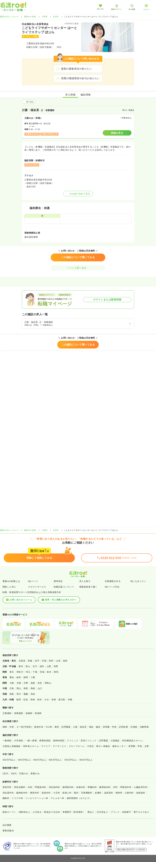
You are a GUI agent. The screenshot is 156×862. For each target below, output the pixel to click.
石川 (35, 666)
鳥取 (26, 688)
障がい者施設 (103, 746)
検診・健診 (94, 727)
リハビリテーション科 (37, 798)
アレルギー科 (57, 798)
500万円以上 (39, 760)
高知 (33, 694)
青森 (30, 660)
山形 (58, 660)
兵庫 (26, 683)
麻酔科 (5, 798)
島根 (33, 688)
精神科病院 (58, 740)
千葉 (35, 672)
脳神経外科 (21, 792)
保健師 (29, 713)
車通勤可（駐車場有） (74, 812)
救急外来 (38, 727)
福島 (65, 660)
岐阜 (19, 677)
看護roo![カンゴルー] (9, 17)
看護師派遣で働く (88, 587)
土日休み (37, 812)
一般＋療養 (31, 740)
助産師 (38, 713)
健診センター (119, 746)
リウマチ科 (17, 798)
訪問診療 (123, 727)
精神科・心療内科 (125, 792)
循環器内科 (68, 787)
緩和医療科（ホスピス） (79, 798)
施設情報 (85, 94)
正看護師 (7, 713)
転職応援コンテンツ (64, 587)
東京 (12, 672)
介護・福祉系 (80, 727)
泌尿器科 (108, 792)
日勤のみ (23, 773)
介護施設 (115, 740)
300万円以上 (8, 760)
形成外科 (46, 792)
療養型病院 (45, 740)
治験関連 (144, 727)
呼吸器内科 (40, 787)
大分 (46, 699)
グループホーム (77, 746)
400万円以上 (24, 760)
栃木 (49, 672)
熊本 (39, 699)
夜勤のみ (35, 773)
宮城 (44, 660)
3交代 (14, 773)
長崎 (32, 699)
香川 (19, 694)
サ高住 (90, 746)
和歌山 (48, 683)
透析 (56, 727)
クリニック (72, 740)
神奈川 (20, 672)
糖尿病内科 (104, 787)
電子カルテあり (141, 812)
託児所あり (102, 812)
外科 (115, 787)
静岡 (26, 677)
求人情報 (70, 94)
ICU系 (49, 727)
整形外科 (34, 792)
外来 (12, 727)
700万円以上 (70, 760)
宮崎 (53, 699)
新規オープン (9, 812)
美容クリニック (88, 740)
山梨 (49, 666)
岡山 (19, 688)
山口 (40, 688)
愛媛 (26, 694)
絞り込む (28, 101)
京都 (19, 683)
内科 (30, 787)
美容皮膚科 (19, 787)
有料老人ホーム (31, 746)
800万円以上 (86, 760)
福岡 (18, 699)
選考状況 (58, 581)
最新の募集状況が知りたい (76, 68)
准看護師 (18, 713)
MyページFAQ (112, 587)
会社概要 (7, 825)
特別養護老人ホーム (132, 740)
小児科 (56, 792)
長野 (56, 666)
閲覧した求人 (9, 587)
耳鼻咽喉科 (86, 792)
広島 (12, 688)
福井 (42, 666)
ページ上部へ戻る (78, 268)
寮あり (91, 812)
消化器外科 (8, 792)
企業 (146, 746)
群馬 (56, 672)
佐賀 (25, 699)
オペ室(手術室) (24, 727)
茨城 (42, 672)
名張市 (56, 17)
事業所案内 (8, 830)
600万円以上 (55, 760)
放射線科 (140, 792)
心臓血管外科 (140, 787)
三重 (33, 677)
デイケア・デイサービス (53, 746)
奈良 (40, 683)
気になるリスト (138, 581)
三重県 (44, 17)
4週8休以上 (24, 812)
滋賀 (33, 683)
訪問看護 (66, 727)
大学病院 (18, 740)
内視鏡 (133, 727)
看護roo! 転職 (30, 17)
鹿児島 (61, 699)
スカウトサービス (37, 587)
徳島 (12, 694)
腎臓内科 (92, 787)
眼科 (76, 792)
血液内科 (80, 787)
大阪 (12, 683)
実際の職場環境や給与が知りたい (80, 78)
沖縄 (70, 699)
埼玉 (28, 672)
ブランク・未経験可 (121, 812)
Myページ (33, 581)
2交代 (5, 773)
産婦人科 (66, 792)
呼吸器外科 (125, 787)
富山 (28, 666)
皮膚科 (98, 792)
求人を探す (84, 581)
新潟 (21, 666)
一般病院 (7, 740)
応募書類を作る (113, 581)
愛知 (12, 677)
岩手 (37, 660)
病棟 (4, 727)
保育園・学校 (109, 727)
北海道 (22, 660)
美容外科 (7, 787)
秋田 (51, 660)
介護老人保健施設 (11, 746)
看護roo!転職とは (11, 581)
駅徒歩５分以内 (52, 812)
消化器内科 (54, 787)
